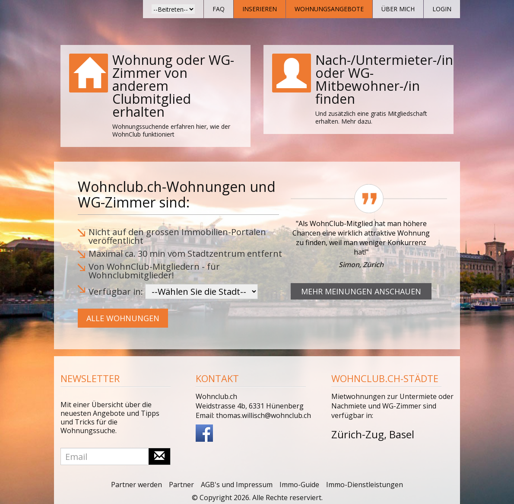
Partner (181, 484)
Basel (401, 434)
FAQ (219, 9)
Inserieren (259, 9)
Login (441, 9)
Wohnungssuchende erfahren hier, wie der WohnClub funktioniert (171, 130)
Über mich (398, 9)
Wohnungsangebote (329, 9)
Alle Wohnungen (122, 318)
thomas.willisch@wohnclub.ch (263, 415)
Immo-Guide (299, 484)
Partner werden (136, 484)
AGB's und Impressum (237, 484)
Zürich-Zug (357, 434)
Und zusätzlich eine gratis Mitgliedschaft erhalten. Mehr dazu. (371, 117)
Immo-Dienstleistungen (364, 484)
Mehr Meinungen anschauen (361, 291)
